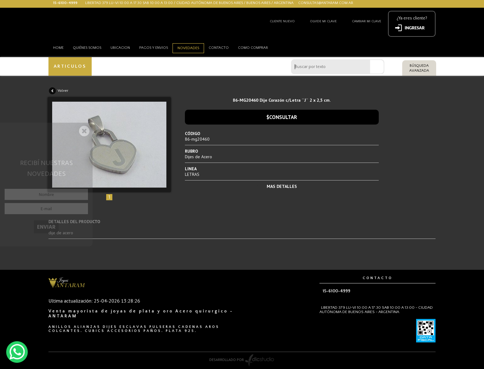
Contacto (219, 48)
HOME (58, 48)
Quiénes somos (87, 48)
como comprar (253, 48)
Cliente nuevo (282, 21)
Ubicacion (120, 48)
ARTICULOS (70, 66)
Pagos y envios (153, 48)
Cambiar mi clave (366, 21)
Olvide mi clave (323, 21)
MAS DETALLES (282, 186)
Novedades (188, 48)
